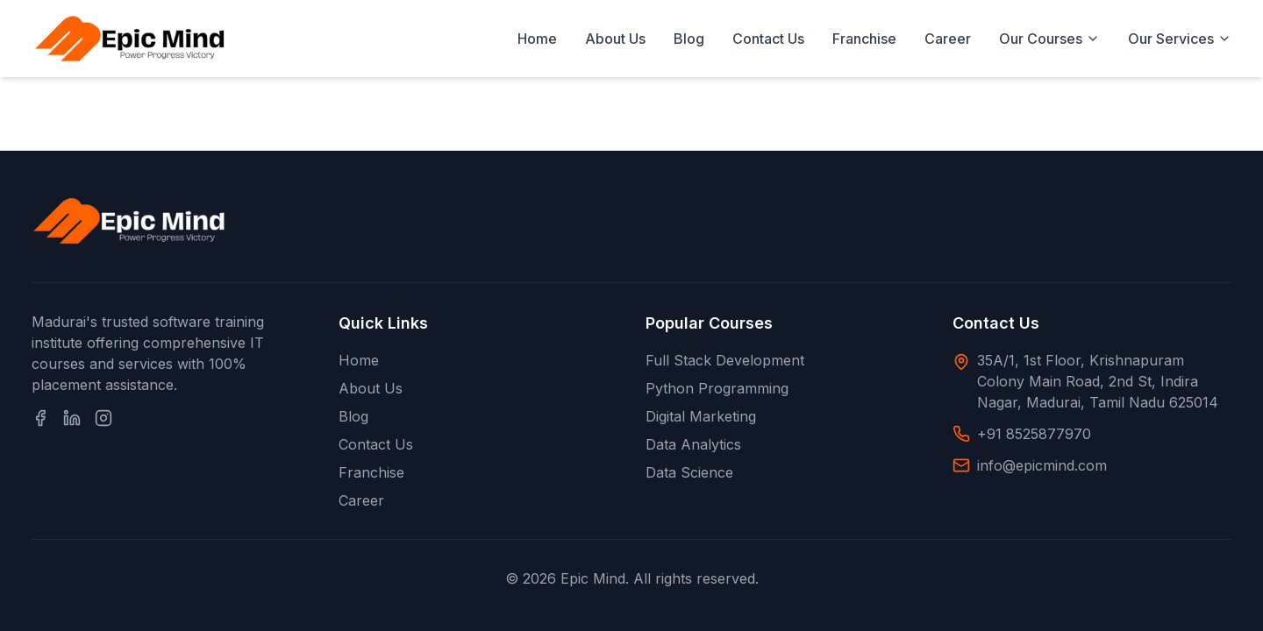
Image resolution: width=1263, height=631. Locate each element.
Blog (689, 38)
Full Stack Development (725, 360)
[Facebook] (40, 418)
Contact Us (768, 38)
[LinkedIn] (72, 418)
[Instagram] (103, 418)
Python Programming (717, 388)
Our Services (1179, 38)
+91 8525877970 (1034, 434)
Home (537, 38)
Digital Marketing (701, 416)
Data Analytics (693, 444)
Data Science (689, 472)
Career (947, 38)
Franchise (864, 38)
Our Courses (1049, 38)
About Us (615, 38)
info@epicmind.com (1042, 465)
